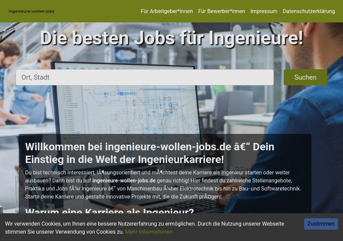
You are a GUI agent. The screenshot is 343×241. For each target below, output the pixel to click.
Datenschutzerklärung (309, 11)
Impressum (264, 11)
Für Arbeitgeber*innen (167, 11)
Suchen (305, 77)
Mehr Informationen (149, 232)
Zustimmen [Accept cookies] (321, 224)
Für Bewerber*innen (221, 11)
